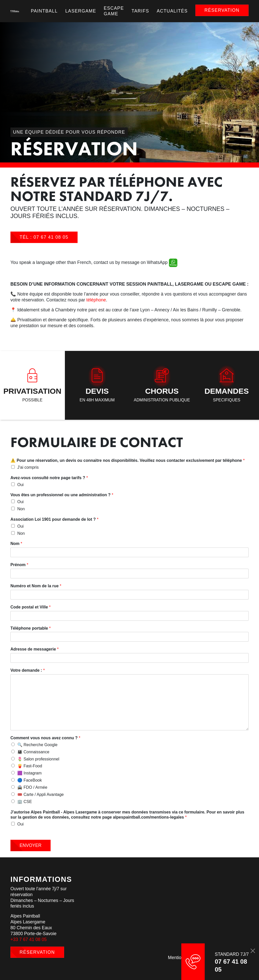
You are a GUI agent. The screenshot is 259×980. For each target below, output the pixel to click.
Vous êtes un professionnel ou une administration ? (61, 495)
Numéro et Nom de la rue (35, 586)
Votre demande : (27, 670)
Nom (16, 543)
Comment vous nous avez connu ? (45, 738)
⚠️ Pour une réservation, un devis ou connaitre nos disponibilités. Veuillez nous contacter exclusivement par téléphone (127, 460)
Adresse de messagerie (34, 649)
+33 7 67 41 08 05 (28, 939)
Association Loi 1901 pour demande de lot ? (54, 519)
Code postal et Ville (30, 607)
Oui (20, 484)
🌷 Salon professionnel (38, 759)
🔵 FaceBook (29, 780)
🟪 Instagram (29, 773)
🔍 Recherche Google (37, 745)
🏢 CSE (24, 801)
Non (21, 509)
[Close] (252, 950)
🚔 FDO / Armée (32, 787)
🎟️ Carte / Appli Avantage (40, 794)
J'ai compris (28, 467)
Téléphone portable (30, 628)
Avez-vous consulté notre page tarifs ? (49, 478)
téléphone (96, 299)
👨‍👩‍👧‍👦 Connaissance (33, 752)
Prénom (19, 565)
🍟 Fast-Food (29, 766)
